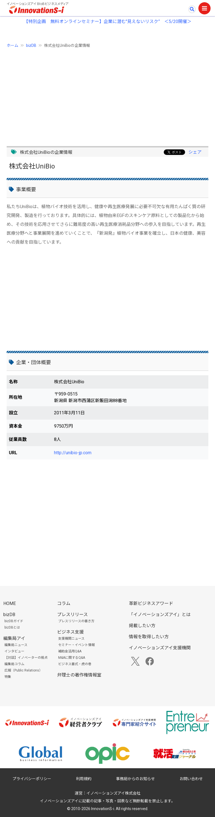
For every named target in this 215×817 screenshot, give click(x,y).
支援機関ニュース (71, 638)
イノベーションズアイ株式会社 (113, 793)
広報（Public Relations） (23, 670)
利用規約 (83, 779)
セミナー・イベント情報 (76, 645)
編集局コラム (14, 664)
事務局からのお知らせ (135, 779)
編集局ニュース (15, 645)
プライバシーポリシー (31, 779)
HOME (9, 603)
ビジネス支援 (70, 632)
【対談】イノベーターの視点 (26, 658)
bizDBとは (12, 627)
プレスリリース (72, 614)
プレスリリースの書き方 (76, 621)
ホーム (12, 45)
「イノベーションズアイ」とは (160, 614)
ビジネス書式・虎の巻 (74, 664)
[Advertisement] (107, 94)
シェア (195, 152)
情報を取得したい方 (149, 636)
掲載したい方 (142, 625)
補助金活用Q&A (69, 651)
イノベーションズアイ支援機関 (160, 647)
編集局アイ (14, 638)
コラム (63, 603)
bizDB (31, 45)
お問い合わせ (191, 779)
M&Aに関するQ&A (71, 658)
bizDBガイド (13, 621)
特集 (7, 677)
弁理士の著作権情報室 (79, 675)
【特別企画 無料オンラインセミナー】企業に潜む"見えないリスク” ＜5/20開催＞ (107, 21)
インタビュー (14, 651)
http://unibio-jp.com (72, 452)
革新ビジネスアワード (151, 603)
